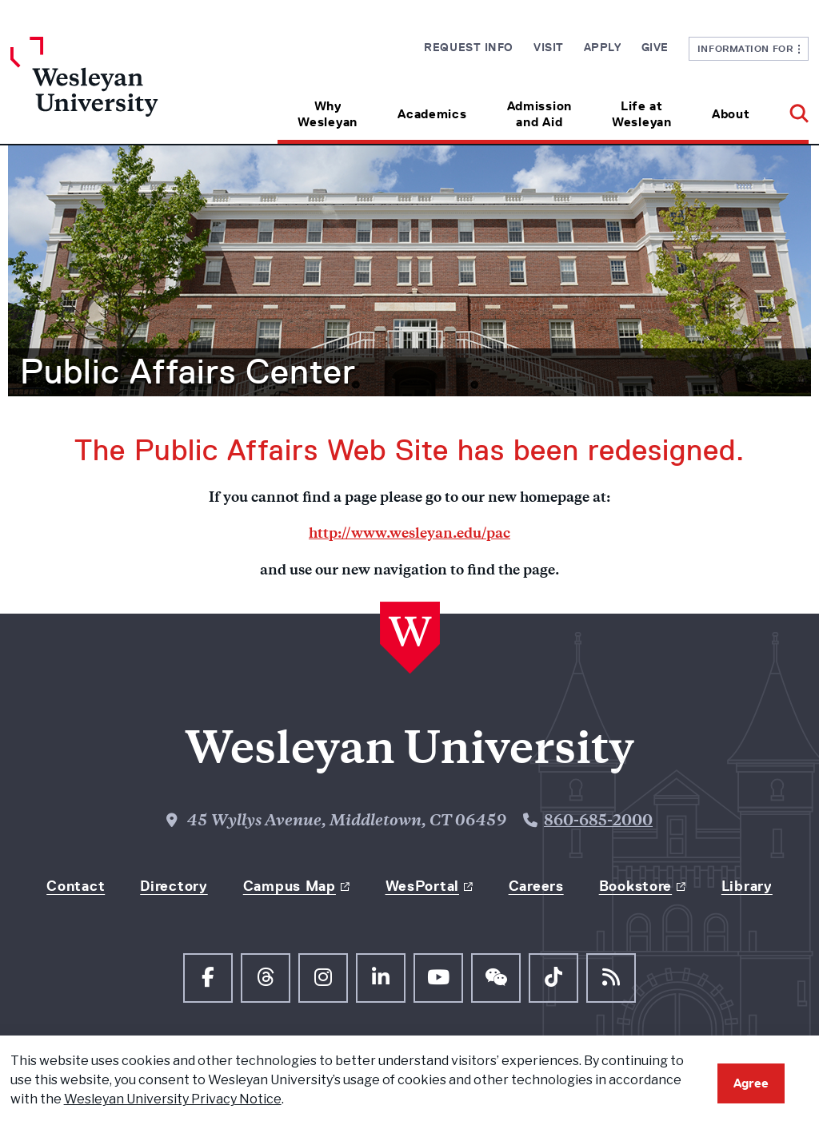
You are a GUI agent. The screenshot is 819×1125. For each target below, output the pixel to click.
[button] (789, 108)
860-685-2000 (598, 821)
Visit (548, 47)
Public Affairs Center (188, 372)
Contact (75, 886)
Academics (432, 113)
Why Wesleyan (328, 113)
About (731, 113)
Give (655, 47)
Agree (751, 1083)
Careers (536, 886)
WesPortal (422, 886)
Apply (602, 47)
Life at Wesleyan (642, 113)
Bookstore (635, 886)
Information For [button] (749, 48)
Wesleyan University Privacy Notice (173, 1099)
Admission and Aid (539, 113)
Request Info (468, 47)
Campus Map (289, 886)
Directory (173, 886)
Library (747, 886)
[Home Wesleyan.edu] (110, 90)
